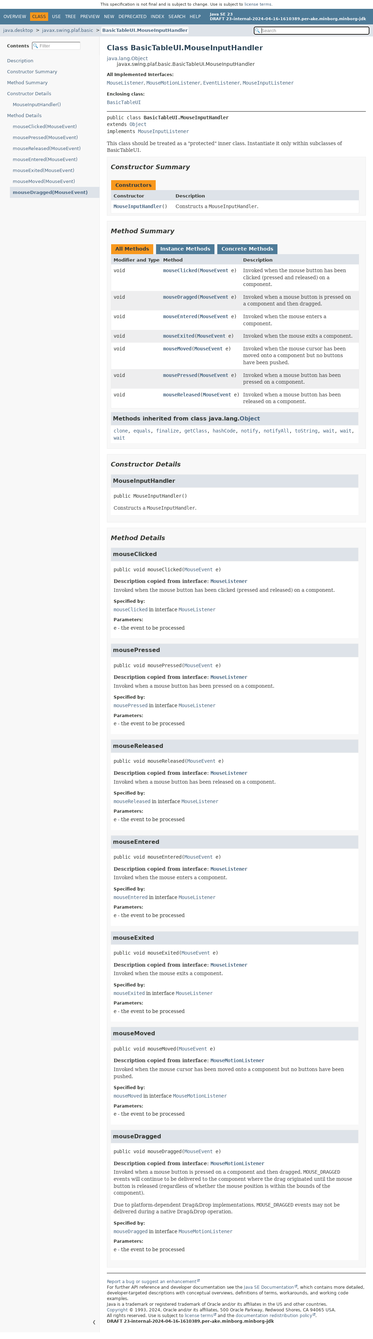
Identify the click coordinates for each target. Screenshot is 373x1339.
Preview (90, 16)
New (109, 16)
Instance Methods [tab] (185, 249)
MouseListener (125, 83)
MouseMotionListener (173, 83)
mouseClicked (180, 270)
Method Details (24, 115)
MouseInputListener (268, 83)
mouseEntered (180, 316)
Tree (70, 16)
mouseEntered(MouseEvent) (45, 159)
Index (157, 16)
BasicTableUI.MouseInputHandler (145, 30)
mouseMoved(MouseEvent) (44, 181)
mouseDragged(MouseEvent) (50, 192)
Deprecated (133, 16)
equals (141, 431)
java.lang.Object (127, 58)
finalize (167, 431)
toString (306, 431)
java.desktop (18, 30)
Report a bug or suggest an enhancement (151, 1281)
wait (328, 431)
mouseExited (178, 336)
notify (249, 431)
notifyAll (276, 431)
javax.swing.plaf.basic (67, 30)
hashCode (224, 431)
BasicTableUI (124, 102)
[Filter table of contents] (56, 46)
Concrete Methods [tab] (247, 249)
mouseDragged (180, 297)
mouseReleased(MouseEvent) (47, 148)
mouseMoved (177, 348)
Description (20, 60)
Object (138, 124)
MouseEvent (214, 270)
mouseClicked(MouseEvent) (45, 126)
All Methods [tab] (132, 249)
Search (176, 16)
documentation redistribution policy (274, 1315)
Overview (15, 16)
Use (56, 16)
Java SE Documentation (269, 1287)
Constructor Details (29, 93)
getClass (195, 431)
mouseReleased (181, 394)
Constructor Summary (32, 71)
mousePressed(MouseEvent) (45, 137)
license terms (258, 4)
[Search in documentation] (311, 31)
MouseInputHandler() (37, 104)
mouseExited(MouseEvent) (43, 170)
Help (195, 16)
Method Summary (27, 82)
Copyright (117, 1309)
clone (121, 431)
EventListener (221, 83)
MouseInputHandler (138, 206)
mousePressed (180, 375)
